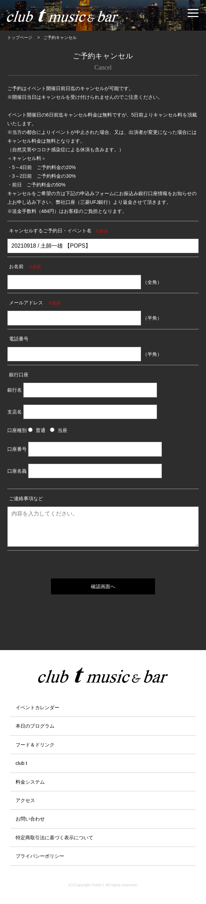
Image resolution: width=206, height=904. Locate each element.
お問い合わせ (30, 819)
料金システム (30, 782)
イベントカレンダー (37, 707)
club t (21, 763)
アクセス (25, 800)
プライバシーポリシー (40, 856)
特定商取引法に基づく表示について (54, 837)
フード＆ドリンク (35, 744)
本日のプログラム (35, 726)
